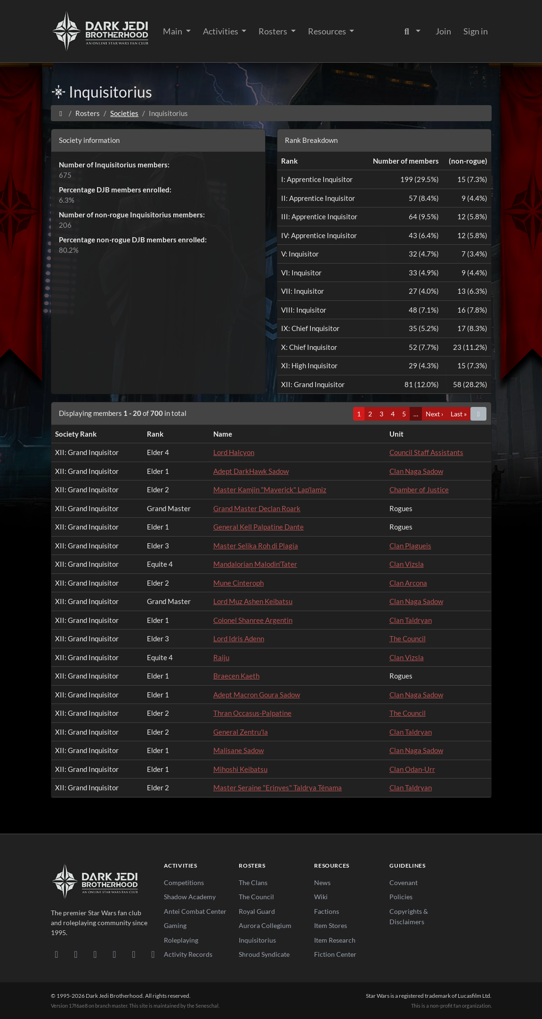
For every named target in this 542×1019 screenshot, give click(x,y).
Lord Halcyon (233, 452)
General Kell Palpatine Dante (258, 526)
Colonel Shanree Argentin (252, 620)
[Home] (61, 113)
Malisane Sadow (238, 750)
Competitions (184, 882)
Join (443, 31)
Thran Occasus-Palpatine (252, 713)
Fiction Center (335, 954)
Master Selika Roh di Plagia (255, 545)
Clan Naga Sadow (416, 471)
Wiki (321, 897)
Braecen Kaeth (236, 675)
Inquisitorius (257, 940)
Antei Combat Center (195, 911)
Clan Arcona (408, 583)
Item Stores (330, 925)
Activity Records (188, 954)
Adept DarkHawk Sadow (251, 471)
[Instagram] (115, 954)
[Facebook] (95, 954)
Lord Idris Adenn (238, 638)
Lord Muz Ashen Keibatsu (252, 601)
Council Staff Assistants (426, 452)
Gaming (175, 925)
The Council (407, 638)
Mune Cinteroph (238, 583)
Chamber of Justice (419, 489)
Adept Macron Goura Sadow (256, 694)
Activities (221, 31)
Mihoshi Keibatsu (240, 769)
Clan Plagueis (410, 545)
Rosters (274, 31)
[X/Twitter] (134, 954)
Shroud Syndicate (264, 954)
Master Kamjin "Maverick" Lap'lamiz (269, 489)
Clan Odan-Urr (412, 769)
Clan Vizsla (406, 564)
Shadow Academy (190, 897)
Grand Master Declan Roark (256, 508)
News (322, 882)
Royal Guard (257, 911)
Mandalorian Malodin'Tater (255, 564)
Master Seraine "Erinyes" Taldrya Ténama (277, 787)
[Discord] (57, 954)
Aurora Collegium (265, 925)
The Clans (253, 882)
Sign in (475, 31)
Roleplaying (181, 940)
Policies (401, 897)
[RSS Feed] (153, 954)
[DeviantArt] (76, 954)
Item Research (335, 940)
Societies (124, 113)
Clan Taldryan (410, 620)
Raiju (221, 657)
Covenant (403, 882)
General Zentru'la (240, 732)
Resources (328, 31)
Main (173, 31)
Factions (326, 911)
